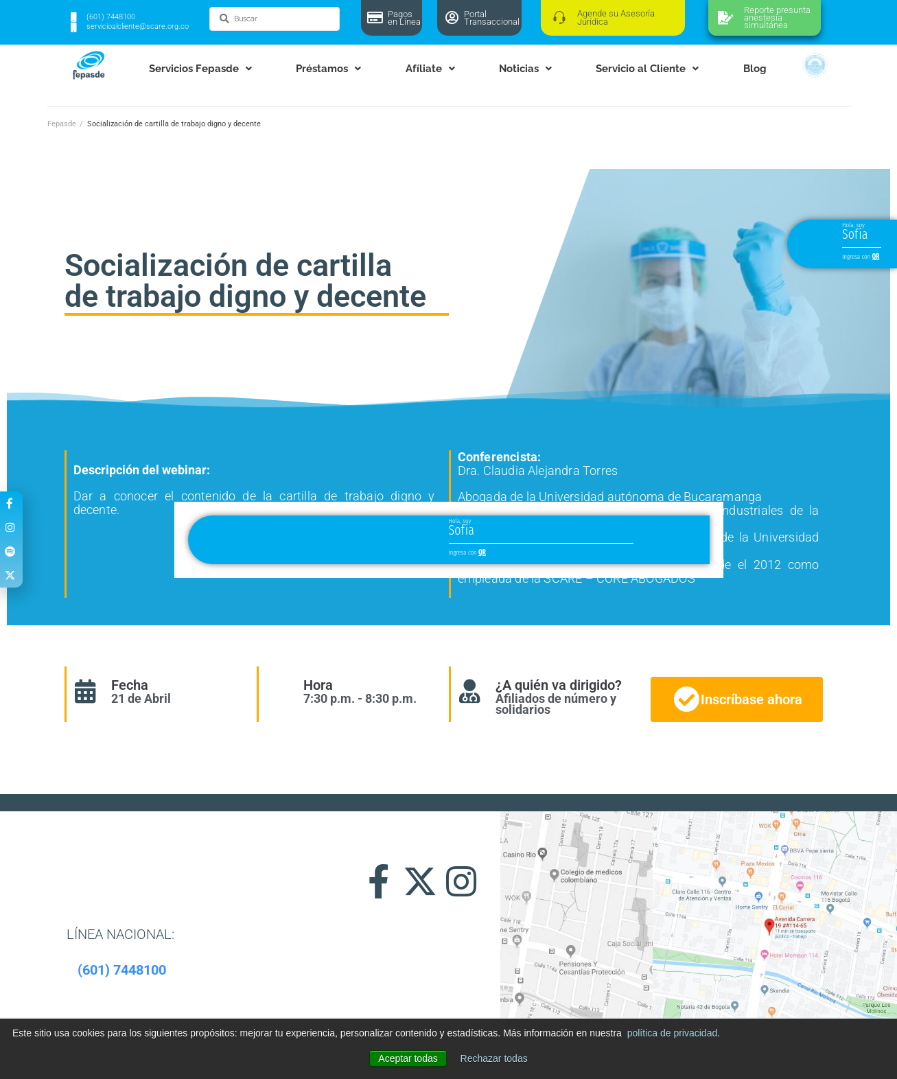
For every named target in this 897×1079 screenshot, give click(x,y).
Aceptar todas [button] (407, 1058)
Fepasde (61, 123)
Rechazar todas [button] (494, 1058)
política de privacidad (672, 1033)
